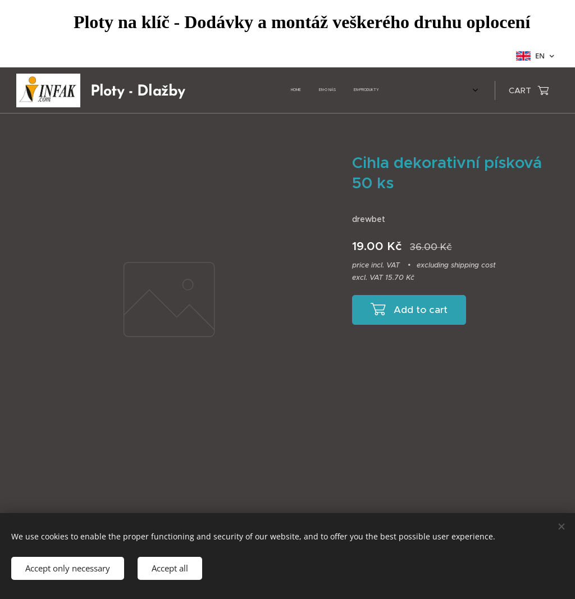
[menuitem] (262, 90)
